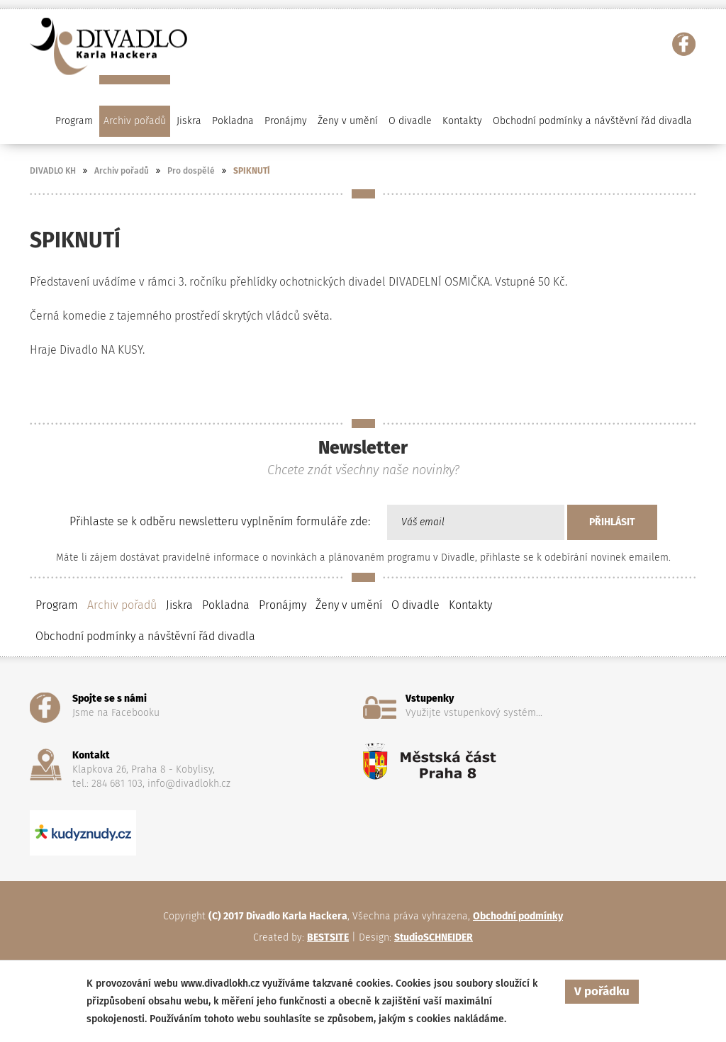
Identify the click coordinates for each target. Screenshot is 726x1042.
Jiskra (189, 121)
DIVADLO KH (53, 171)
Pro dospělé (191, 171)
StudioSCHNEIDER (433, 937)
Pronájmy (285, 121)
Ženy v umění (348, 605)
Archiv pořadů (121, 171)
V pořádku (602, 991)
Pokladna (233, 121)
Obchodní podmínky (518, 916)
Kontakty (462, 121)
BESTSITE (328, 937)
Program (56, 605)
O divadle (415, 605)
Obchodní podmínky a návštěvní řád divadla (592, 121)
